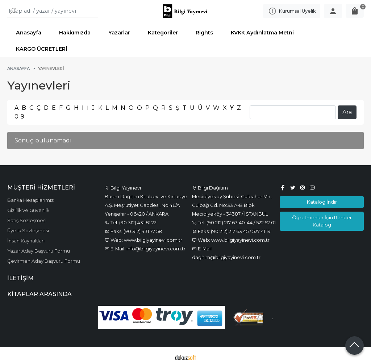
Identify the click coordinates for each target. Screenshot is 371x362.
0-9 (19, 111)
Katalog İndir (322, 197)
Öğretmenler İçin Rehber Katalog (322, 216)
